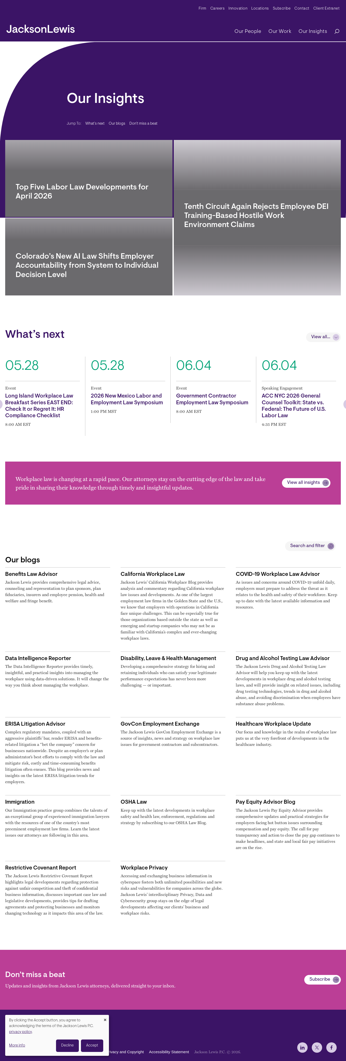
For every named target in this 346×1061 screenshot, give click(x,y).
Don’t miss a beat (143, 124)
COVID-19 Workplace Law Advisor (278, 574)
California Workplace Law (153, 574)
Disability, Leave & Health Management (168, 658)
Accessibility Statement (169, 1052)
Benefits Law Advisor (31, 574)
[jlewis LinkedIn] (302, 1047)
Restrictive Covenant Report (40, 868)
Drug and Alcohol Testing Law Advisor (283, 658)
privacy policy (20, 1032)
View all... (320, 337)
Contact (301, 9)
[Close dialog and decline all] (105, 1018)
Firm (202, 9)
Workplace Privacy (144, 868)
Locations (260, 9)
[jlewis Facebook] (331, 1047)
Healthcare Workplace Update (273, 724)
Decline (67, 1046)
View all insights (303, 482)
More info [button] (17, 1046)
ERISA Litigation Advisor (35, 724)
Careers (217, 9)
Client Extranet (326, 9)
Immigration (19, 802)
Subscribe (282, 9)
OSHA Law (134, 802)
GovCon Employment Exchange (160, 724)
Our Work (279, 31)
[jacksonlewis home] (40, 27)
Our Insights (313, 31)
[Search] (334, 32)
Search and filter (307, 546)
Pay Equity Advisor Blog (265, 802)
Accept (92, 1046)
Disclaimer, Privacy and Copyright (115, 1052)
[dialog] (57, 1035)
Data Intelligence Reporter (38, 658)
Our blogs (117, 124)
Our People (247, 31)
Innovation (238, 9)
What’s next (95, 124)
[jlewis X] (317, 1047)
